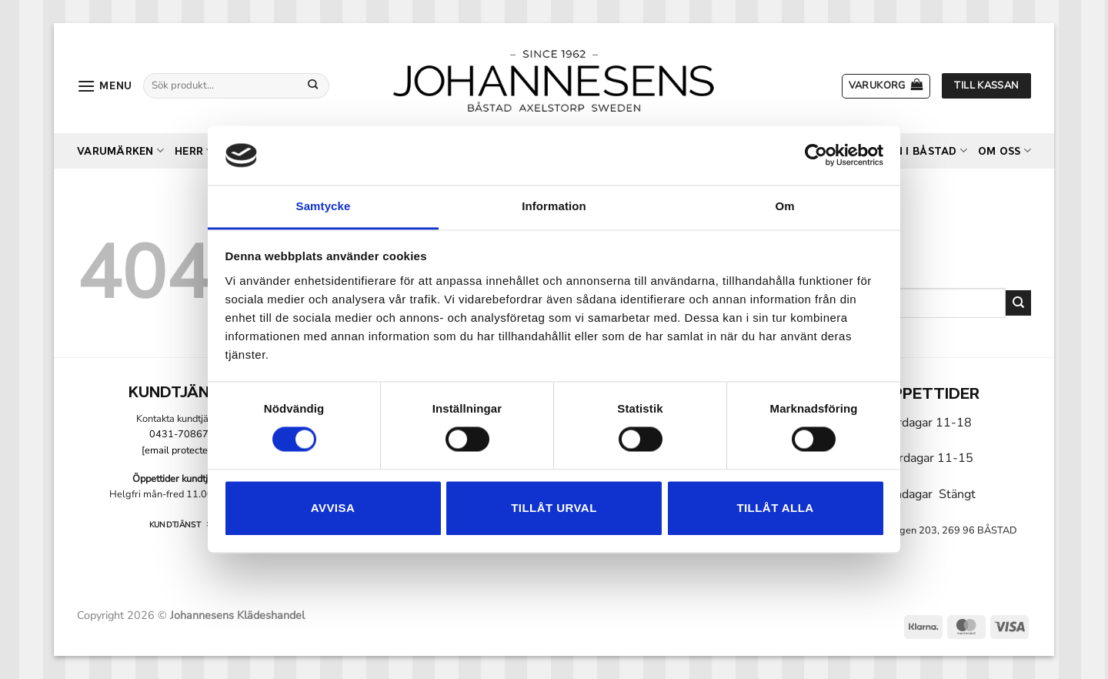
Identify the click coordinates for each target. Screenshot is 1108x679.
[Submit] (313, 85)
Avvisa (333, 507)
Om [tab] (784, 205)
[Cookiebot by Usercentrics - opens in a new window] (816, 155)
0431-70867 (179, 434)
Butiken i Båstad (911, 150)
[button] (104, 86)
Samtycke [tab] (323, 205)
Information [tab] (554, 205)
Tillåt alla (774, 507)
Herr (194, 150)
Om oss (1004, 150)
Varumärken (120, 150)
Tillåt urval (554, 507)
